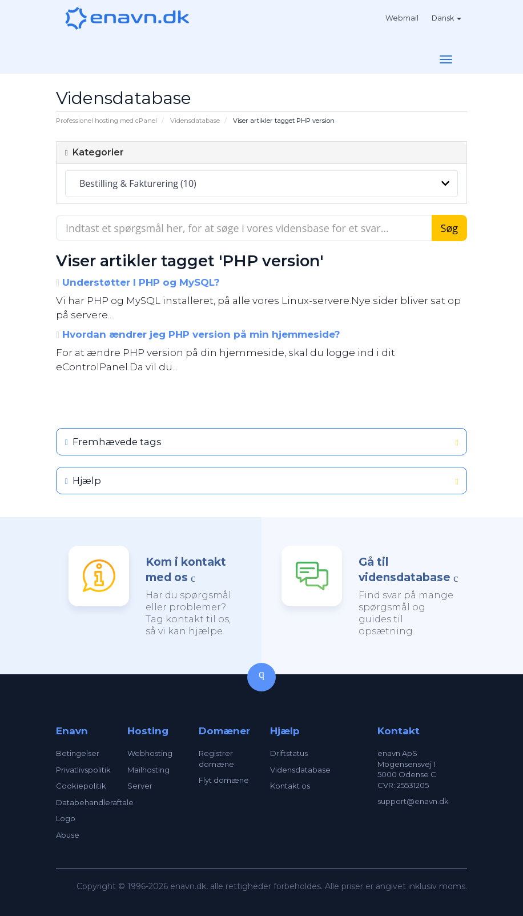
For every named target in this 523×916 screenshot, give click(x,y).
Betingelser (77, 753)
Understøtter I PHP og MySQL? (138, 282)
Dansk (446, 18)
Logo (65, 818)
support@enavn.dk (413, 801)
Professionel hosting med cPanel (106, 121)
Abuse (67, 834)
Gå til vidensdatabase (404, 569)
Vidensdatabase (195, 121)
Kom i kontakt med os (186, 569)
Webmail (402, 18)
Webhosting (149, 753)
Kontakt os (290, 785)
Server (139, 785)
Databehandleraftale (95, 802)
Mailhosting (148, 769)
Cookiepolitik (81, 785)
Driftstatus (289, 753)
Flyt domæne (224, 780)
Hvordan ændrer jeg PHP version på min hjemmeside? (198, 334)
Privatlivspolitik (83, 769)
